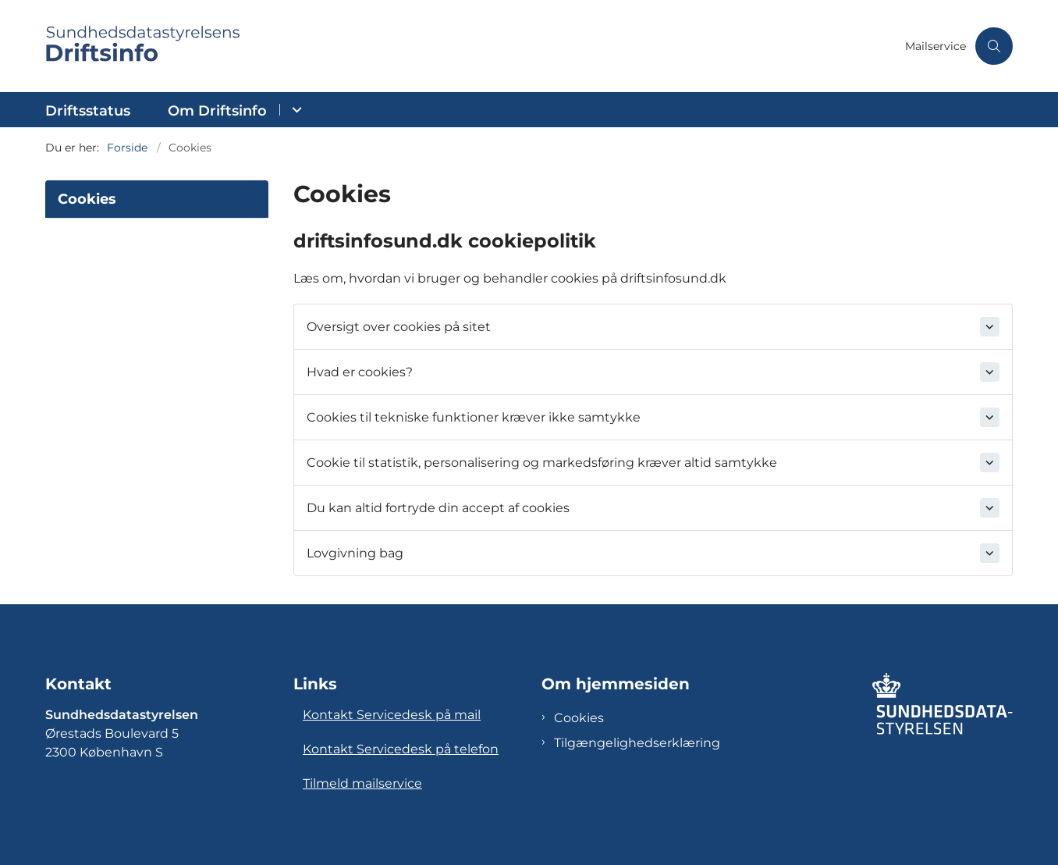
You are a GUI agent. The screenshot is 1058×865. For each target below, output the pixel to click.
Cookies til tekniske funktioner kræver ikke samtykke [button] (474, 417)
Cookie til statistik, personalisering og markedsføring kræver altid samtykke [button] (542, 462)
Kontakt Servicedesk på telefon (401, 749)
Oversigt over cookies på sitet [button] (399, 326)
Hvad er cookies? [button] (360, 372)
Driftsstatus (87, 110)
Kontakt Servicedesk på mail (392, 714)
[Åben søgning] (994, 46)
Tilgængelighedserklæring (637, 742)
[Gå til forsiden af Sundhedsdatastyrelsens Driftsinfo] (470, 46)
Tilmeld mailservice (362, 783)
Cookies (579, 717)
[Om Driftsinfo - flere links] (294, 110)
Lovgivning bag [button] (355, 553)
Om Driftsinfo (217, 110)
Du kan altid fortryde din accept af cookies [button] (438, 507)
